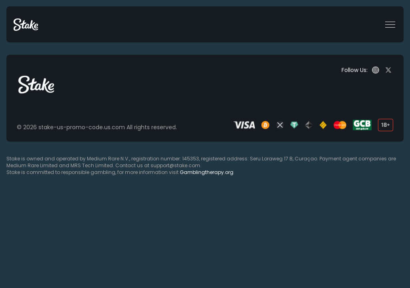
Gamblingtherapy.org (206, 172)
